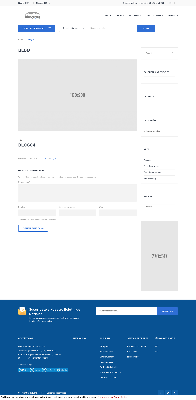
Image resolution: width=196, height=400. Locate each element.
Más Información (105, 397)
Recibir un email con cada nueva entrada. (38, 220)
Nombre (22, 207)
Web (101, 207)
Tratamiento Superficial (110, 372)
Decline (124, 397)
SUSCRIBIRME (167, 311)
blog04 (53, 158)
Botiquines (104, 346)
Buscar (146, 28)
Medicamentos (106, 352)
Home (20, 39)
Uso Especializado (108, 377)
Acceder (147, 160)
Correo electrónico (67, 207)
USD (156, 346)
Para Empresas (106, 362)
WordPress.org (150, 178)
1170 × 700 (44, 158)
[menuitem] (108, 15)
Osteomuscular (107, 357)
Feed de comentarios (153, 172)
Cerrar (116, 397)
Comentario (24, 182)
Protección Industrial (109, 367)
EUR (156, 352)
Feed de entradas (151, 166)
